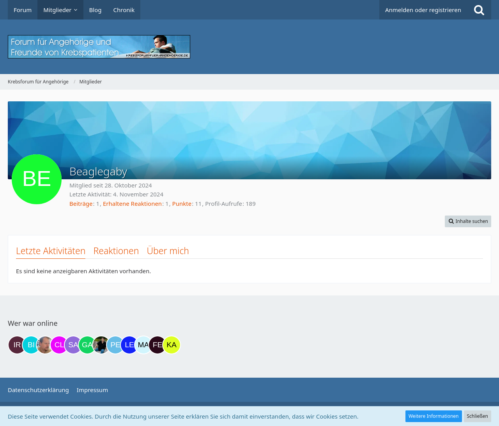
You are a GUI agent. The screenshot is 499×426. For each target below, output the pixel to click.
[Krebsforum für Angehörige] (249, 46)
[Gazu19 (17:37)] (87, 345)
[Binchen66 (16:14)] (31, 345)
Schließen (477, 416)
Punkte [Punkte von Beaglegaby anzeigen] (182, 203)
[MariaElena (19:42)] (143, 345)
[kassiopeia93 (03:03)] (171, 345)
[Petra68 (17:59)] (115, 345)
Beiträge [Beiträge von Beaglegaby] (81, 203)
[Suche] (479, 9)
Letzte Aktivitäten (50, 250)
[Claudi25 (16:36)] (59, 345)
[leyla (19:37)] (129, 345)
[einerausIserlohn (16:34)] (45, 345)
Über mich (168, 250)
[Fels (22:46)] (157, 345)
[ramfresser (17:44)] (101, 345)
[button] (468, 221)
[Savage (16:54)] (73, 345)
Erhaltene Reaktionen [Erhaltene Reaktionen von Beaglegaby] (132, 203)
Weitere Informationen (434, 416)
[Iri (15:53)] (17, 345)
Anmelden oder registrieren (423, 10)
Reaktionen (116, 250)
